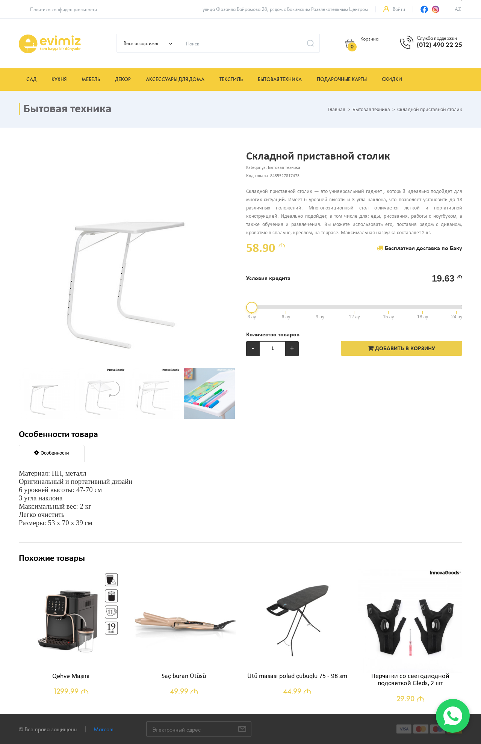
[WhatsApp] (453, 716)
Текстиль (231, 79)
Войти (399, 9)
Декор (123, 79)
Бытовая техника (280, 79)
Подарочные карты (342, 79)
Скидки (392, 79)
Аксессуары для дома (175, 79)
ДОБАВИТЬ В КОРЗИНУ (401, 348)
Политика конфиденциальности (63, 9)
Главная (336, 110)
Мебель (91, 79)
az (458, 9)
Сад (31, 79)
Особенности (51, 453)
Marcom (103, 729)
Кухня (59, 79)
